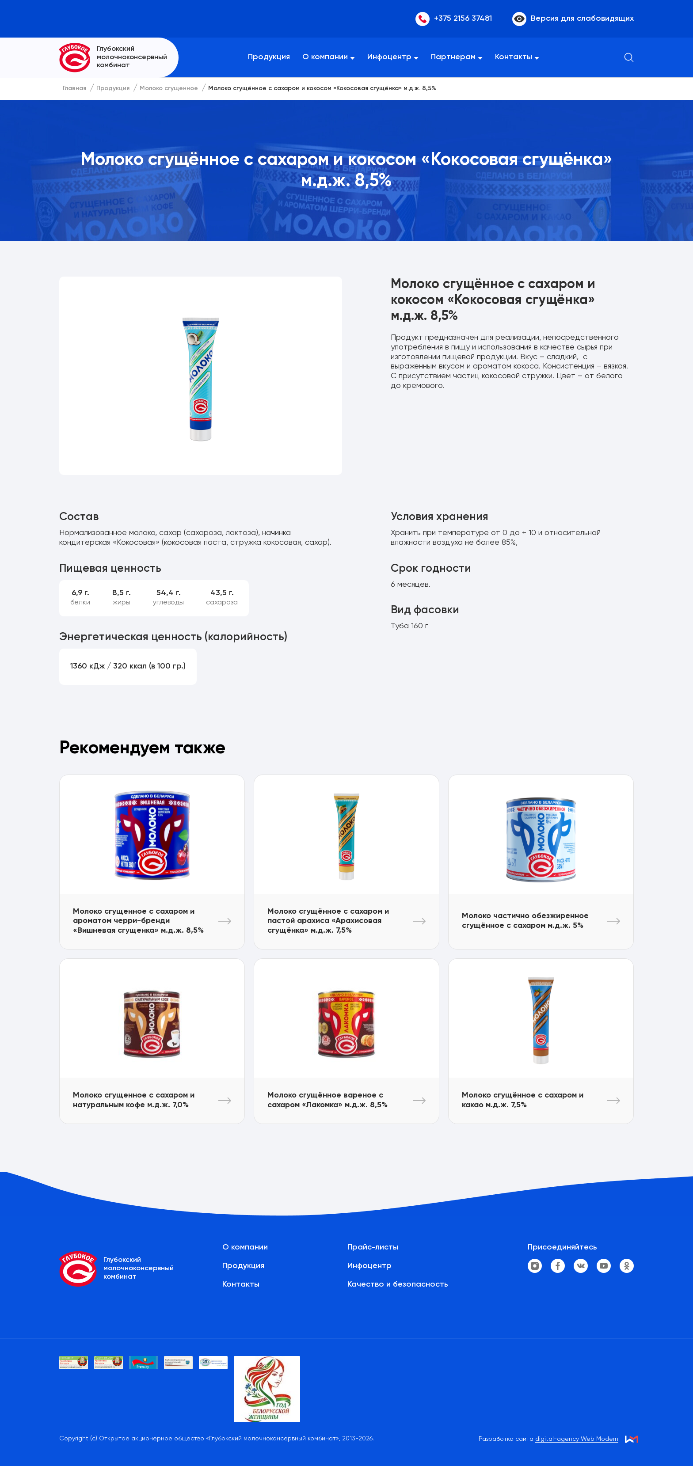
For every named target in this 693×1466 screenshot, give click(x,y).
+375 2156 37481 (453, 19)
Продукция (269, 57)
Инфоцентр (389, 57)
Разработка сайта (548, 1439)
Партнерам (453, 57)
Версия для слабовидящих (573, 19)
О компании (325, 57)
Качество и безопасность (397, 1284)
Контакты (513, 57)
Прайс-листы (372, 1247)
